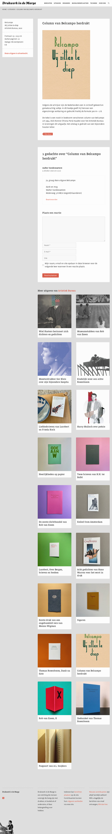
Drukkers (66, 3)
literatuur (48, 134)
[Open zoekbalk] (108, 3)
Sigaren (81, 620)
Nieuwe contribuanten (98, 792)
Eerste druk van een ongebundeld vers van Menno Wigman (50, 623)
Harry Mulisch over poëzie (91, 426)
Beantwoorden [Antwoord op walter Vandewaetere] (51, 199)
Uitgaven (57, 3)
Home (4, 9)
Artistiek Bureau (67, 290)
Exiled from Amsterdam (89, 522)
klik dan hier (102, 804)
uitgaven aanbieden (75, 801)
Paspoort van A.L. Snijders (52, 766)
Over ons (102, 3)
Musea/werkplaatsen (80, 3)
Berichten (48, 3)
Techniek (93, 3)
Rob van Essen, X (48, 718)
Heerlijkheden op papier (52, 474)
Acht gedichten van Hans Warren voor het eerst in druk (90, 572)
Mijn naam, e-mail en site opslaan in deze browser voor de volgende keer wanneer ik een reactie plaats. (71, 265)
